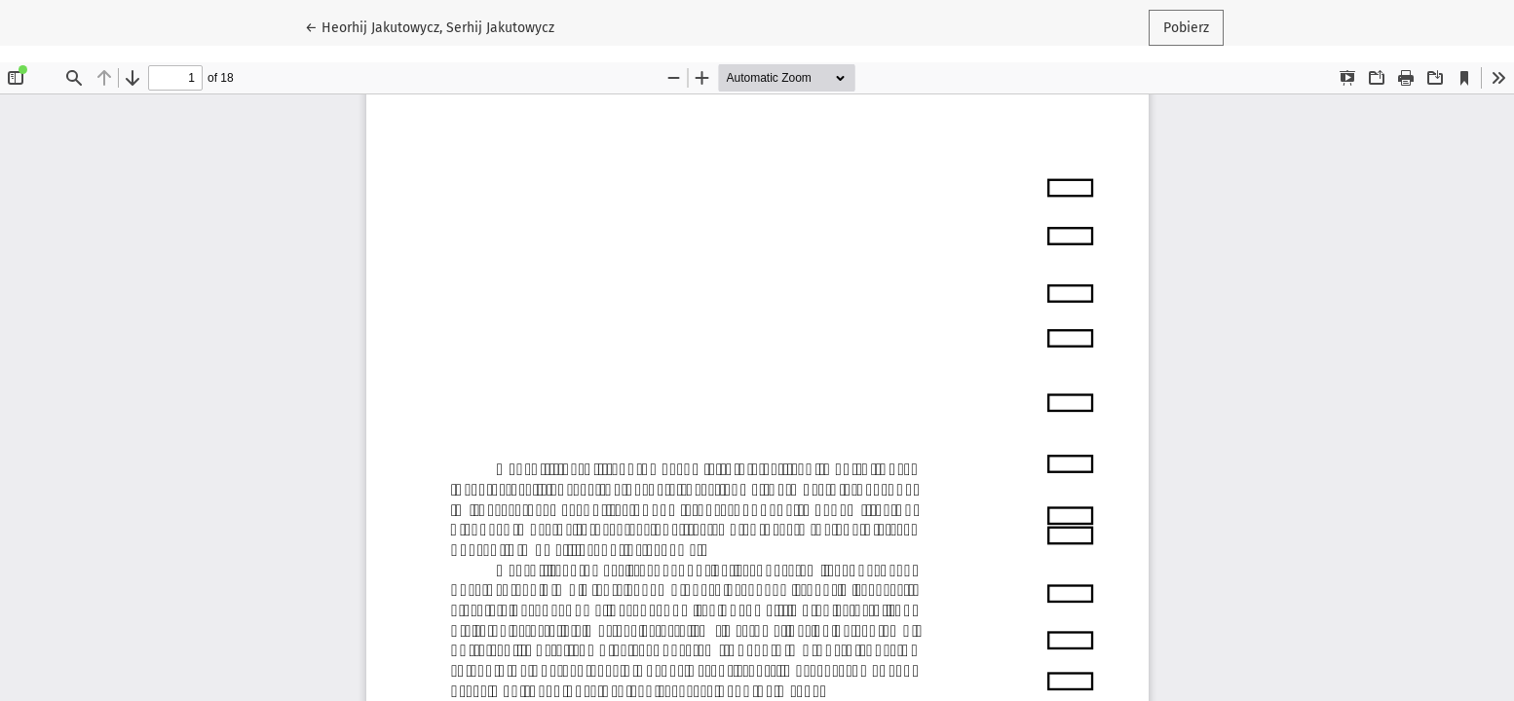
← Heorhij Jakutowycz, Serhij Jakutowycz (429, 26)
